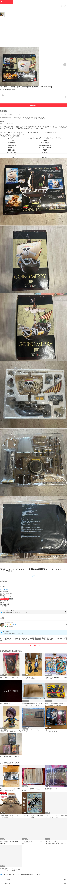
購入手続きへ (33, 105)
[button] (33, 576)
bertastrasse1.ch (6, 2)
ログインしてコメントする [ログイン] (33, 645)
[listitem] (33, 624)
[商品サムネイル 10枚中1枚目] (2, 14)
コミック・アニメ (5, 589)
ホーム (2, 874)
